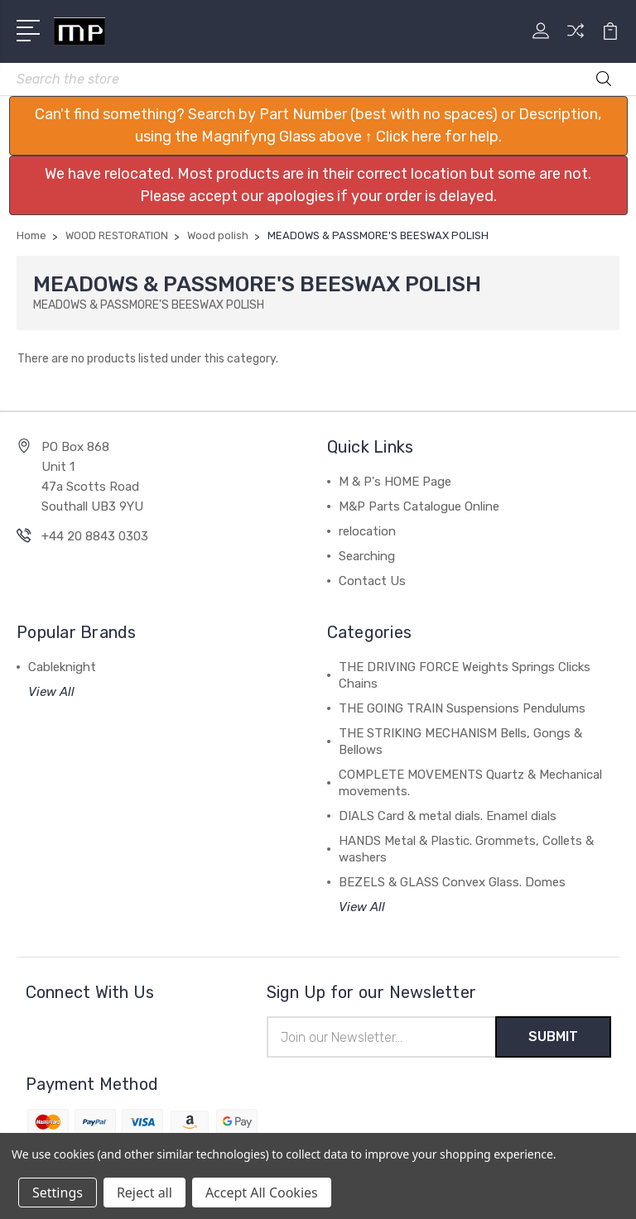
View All (51, 691)
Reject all (144, 1192)
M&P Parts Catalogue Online (419, 506)
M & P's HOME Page (395, 481)
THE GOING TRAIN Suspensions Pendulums (462, 708)
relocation (367, 531)
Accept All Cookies (261, 1192)
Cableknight (62, 667)
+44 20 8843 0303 (94, 536)
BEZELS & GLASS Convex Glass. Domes (452, 882)
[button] (318, 126)
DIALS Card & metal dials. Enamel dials (447, 816)
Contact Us (372, 581)
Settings (57, 1192)
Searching (367, 556)
